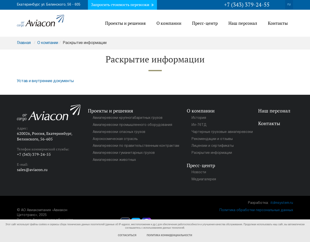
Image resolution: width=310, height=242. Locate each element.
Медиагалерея (204, 179)
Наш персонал (242, 23)
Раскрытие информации (212, 153)
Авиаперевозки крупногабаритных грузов (128, 118)
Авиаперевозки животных (114, 160)
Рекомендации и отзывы (212, 139)
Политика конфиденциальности (169, 235)
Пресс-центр (205, 23)
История (199, 118)
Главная (24, 43)
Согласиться (127, 235)
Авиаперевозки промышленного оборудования (132, 125)
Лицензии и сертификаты (213, 145)
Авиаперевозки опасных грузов (119, 132)
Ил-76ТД (199, 125)
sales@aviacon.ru (32, 169)
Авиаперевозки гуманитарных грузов (124, 153)
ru (289, 4)
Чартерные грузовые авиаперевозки (222, 132)
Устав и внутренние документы (45, 81)
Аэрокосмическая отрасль (115, 139)
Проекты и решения (125, 23)
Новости (199, 172)
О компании (168, 23)
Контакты (278, 23)
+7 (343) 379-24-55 (247, 4)
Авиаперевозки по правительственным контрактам (136, 145)
